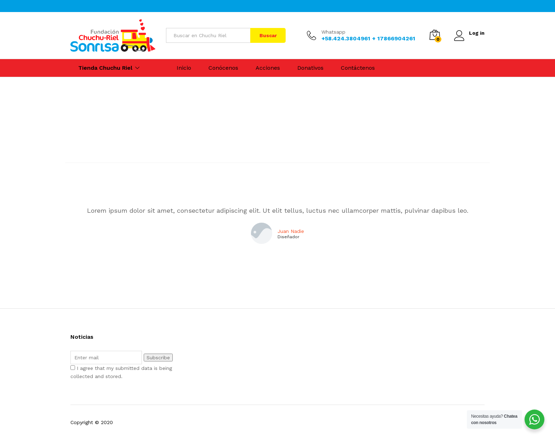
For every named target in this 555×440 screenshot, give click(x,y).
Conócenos (223, 68)
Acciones (268, 68)
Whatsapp (333, 32)
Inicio (184, 68)
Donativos (310, 68)
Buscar (268, 35)
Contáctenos (358, 68)
